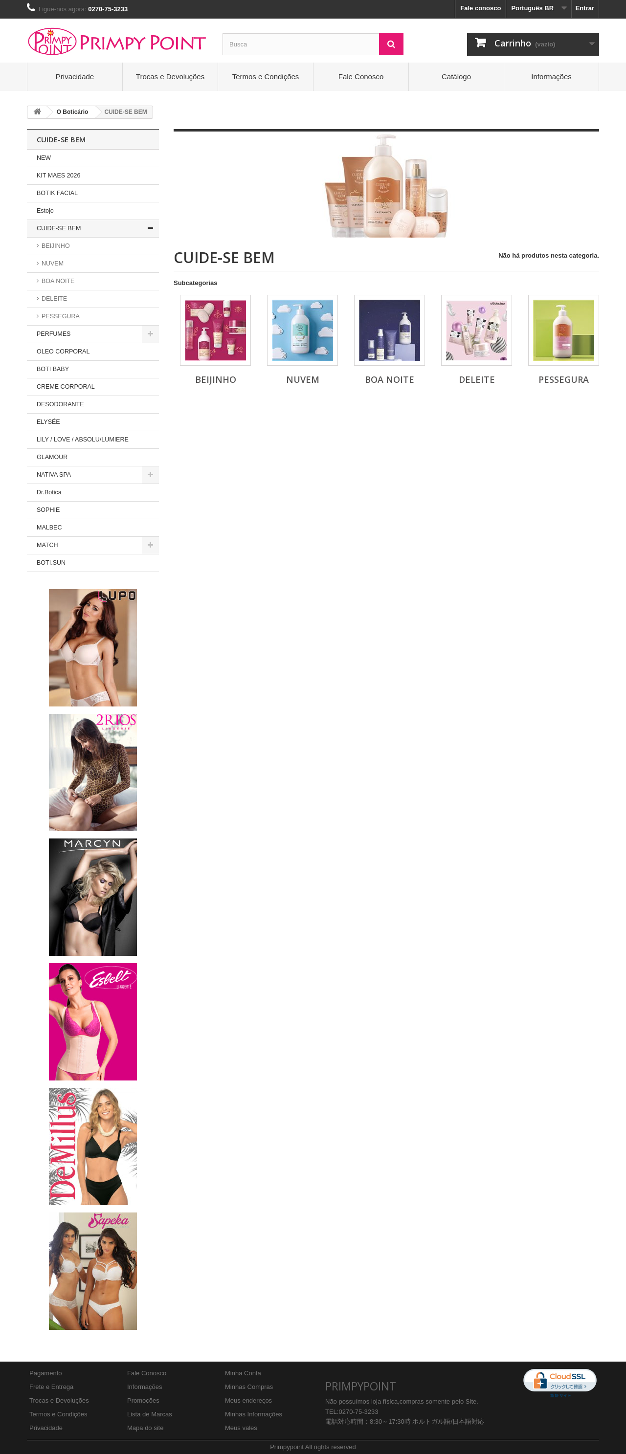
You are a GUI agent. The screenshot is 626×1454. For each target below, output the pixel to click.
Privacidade (75, 76)
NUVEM (52, 263)
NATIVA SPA (54, 474)
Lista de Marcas (149, 1414)
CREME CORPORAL (66, 386)
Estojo (45, 210)
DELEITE (53, 298)
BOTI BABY (53, 369)
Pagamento (45, 1373)
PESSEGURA (60, 316)
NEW (44, 157)
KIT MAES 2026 (58, 175)
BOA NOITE (57, 281)
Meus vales (241, 1428)
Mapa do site (145, 1428)
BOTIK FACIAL (57, 193)
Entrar (585, 8)
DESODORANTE (60, 404)
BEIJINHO (55, 245)
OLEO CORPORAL (63, 351)
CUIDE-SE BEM (59, 228)
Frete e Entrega (51, 1386)
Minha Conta (243, 1373)
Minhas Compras (249, 1386)
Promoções (143, 1400)
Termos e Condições (265, 76)
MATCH (47, 545)
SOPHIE (48, 510)
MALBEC (49, 527)
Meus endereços (248, 1400)
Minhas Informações (253, 1414)
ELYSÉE (48, 422)
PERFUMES (53, 333)
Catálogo (456, 76)
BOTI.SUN (51, 562)
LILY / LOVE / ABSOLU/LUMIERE (83, 439)
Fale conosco (480, 8)
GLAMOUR (52, 457)
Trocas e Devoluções (170, 76)
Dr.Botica (49, 492)
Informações (551, 76)
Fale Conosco (361, 76)
